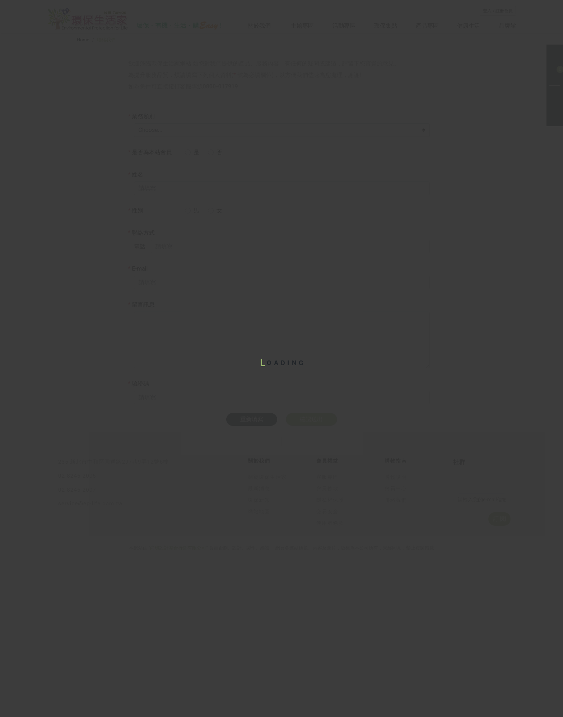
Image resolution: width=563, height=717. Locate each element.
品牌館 (507, 25)
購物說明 (396, 634)
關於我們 (260, 25)
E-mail (138, 378)
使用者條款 (330, 680)
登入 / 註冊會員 (498, 10)
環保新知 (259, 657)
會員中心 (396, 646)
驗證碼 (138, 493)
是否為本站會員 (150, 261)
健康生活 (468, 25)
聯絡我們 (396, 657)
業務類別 (141, 225)
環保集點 (385, 25)
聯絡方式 (141, 342)
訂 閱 (499, 675)
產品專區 (427, 25)
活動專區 (343, 25)
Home (83, 149)
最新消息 (259, 646)
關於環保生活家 (267, 634)
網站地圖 (259, 669)
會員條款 (327, 646)
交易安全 (327, 669)
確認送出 (311, 529)
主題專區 (302, 25)
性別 (136, 320)
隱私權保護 (330, 657)
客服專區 (327, 634)
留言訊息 (141, 414)
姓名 (136, 284)
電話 (139, 356)
